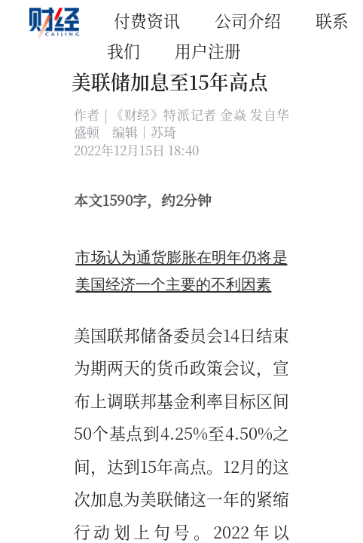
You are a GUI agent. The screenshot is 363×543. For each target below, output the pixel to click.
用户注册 (208, 50)
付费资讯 (147, 20)
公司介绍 (248, 20)
